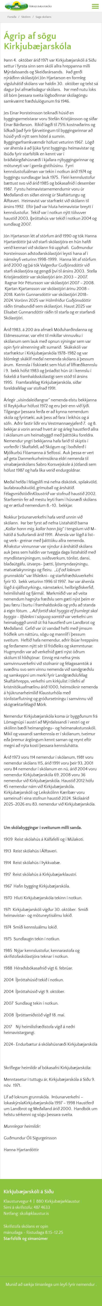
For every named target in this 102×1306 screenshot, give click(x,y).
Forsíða (11, 17)
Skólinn (26, 17)
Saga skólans (43, 17)
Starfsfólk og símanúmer (26, 1238)
